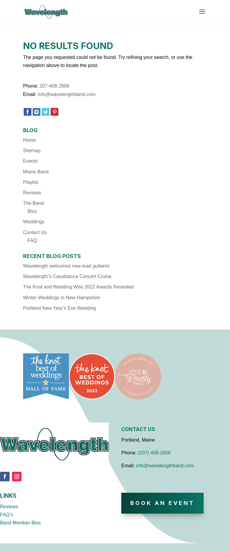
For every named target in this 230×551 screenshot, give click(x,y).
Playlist (30, 182)
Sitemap (32, 150)
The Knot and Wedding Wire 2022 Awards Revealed (78, 286)
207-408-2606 (54, 85)
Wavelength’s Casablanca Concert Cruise (67, 276)
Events (30, 161)
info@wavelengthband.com (67, 94)
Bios (32, 211)
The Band (33, 203)
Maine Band (36, 171)
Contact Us (35, 232)
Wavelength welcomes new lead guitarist (66, 265)
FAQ (32, 240)
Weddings (33, 221)
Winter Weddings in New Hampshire (61, 297)
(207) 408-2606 (154, 452)
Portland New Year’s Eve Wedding (59, 308)
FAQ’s (6, 514)
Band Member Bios (20, 522)
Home (29, 140)
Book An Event (162, 503)
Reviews (32, 192)
